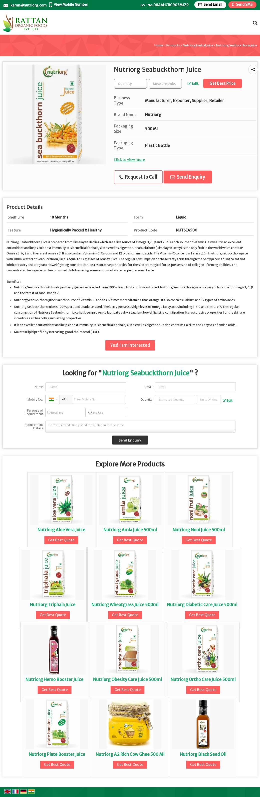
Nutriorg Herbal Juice (198, 45)
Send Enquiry (187, 177)
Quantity (146, 399)
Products (173, 45)
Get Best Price (223, 83)
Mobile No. (35, 399)
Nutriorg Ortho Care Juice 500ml (203, 679)
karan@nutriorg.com (28, 5)
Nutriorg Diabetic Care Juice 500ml (202, 604)
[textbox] (165, 84)
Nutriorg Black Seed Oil (203, 754)
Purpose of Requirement (34, 412)
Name (38, 387)
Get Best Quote (61, 540)
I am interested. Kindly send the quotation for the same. (140, 427)
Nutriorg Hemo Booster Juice (54, 679)
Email (148, 387)
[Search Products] (254, 22)
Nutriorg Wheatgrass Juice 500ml (124, 604)
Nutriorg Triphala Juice (52, 604)
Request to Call (138, 177)
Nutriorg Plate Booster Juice (57, 754)
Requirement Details (34, 426)
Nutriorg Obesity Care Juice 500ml (127, 679)
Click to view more (129, 159)
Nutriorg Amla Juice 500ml (130, 530)
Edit (193, 83)
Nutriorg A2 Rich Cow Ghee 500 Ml (130, 754)
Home (158, 45)
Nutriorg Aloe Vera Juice (61, 530)
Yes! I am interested (130, 345)
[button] (71, 4)
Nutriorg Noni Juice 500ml (199, 530)
